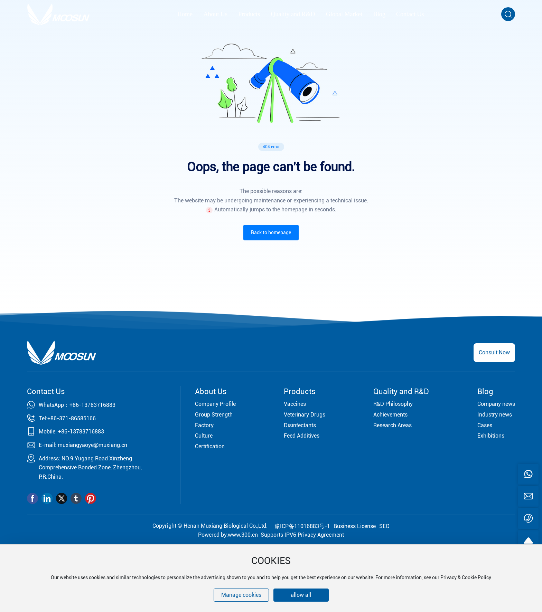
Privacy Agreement (321, 535)
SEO (384, 526)
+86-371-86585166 (71, 418)
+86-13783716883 (92, 405)
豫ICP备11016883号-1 (302, 526)
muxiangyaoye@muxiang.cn (92, 445)
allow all (301, 595)
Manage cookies (241, 595)
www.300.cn (243, 535)
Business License (355, 526)
